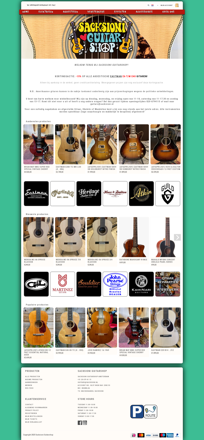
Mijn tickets (31, 419)
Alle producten (32, 377)
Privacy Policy (32, 410)
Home (26, 12)
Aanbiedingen (31, 382)
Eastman (116, 76)
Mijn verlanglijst (33, 422)
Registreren (31, 413)
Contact (29, 405)
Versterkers (96, 12)
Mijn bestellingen (33, 416)
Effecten (120, 12)
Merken (28, 385)
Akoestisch (70, 12)
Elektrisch (46, 12)
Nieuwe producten (33, 379)
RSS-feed (29, 388)
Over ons (168, 12)
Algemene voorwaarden (36, 407)
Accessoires (144, 12)
